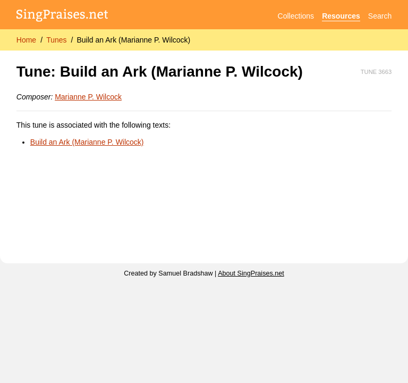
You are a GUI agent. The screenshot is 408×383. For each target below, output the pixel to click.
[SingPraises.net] (62, 16)
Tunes (56, 40)
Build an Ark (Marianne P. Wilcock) (133, 40)
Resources (341, 16)
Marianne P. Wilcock (88, 97)
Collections (296, 16)
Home (26, 40)
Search (380, 16)
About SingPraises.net (251, 273)
